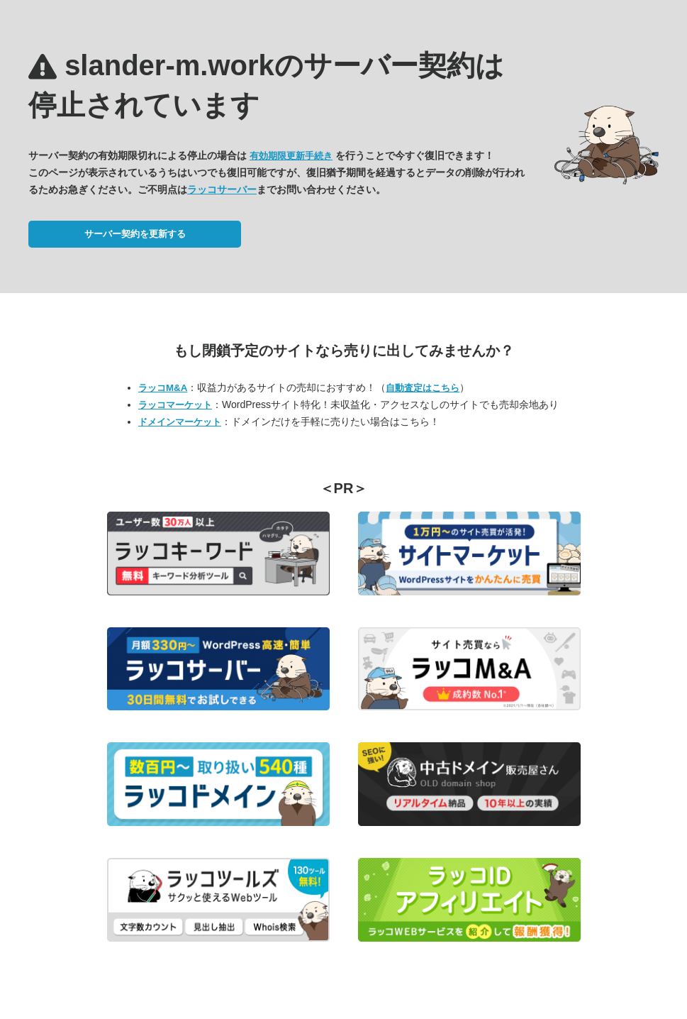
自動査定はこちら (422, 387)
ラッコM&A (162, 387)
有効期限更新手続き (291, 155)
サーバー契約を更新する (135, 233)
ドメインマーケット (179, 422)
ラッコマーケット (175, 405)
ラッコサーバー (222, 189)
